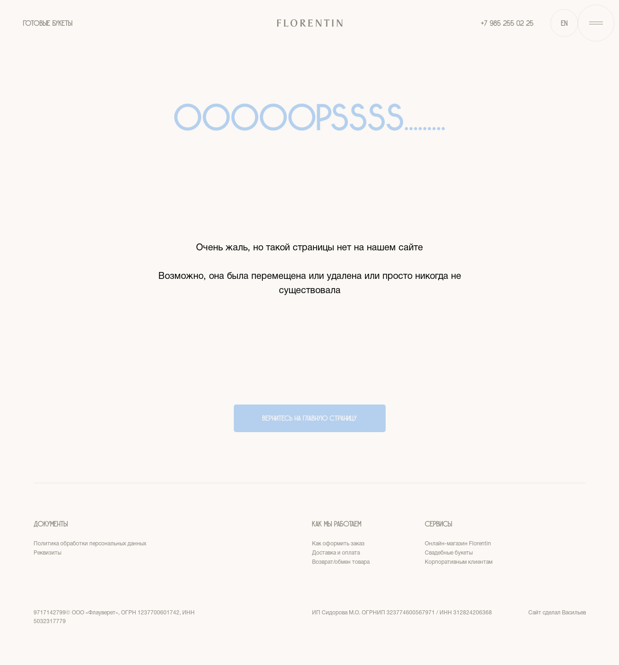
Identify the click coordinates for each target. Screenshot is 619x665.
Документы (51, 524)
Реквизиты (47, 552)
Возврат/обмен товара (341, 562)
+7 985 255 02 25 (507, 23)
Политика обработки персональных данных (90, 543)
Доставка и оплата (336, 552)
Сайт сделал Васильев (557, 612)
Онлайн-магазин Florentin (458, 543)
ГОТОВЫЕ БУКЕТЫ (47, 23)
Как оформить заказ (338, 543)
